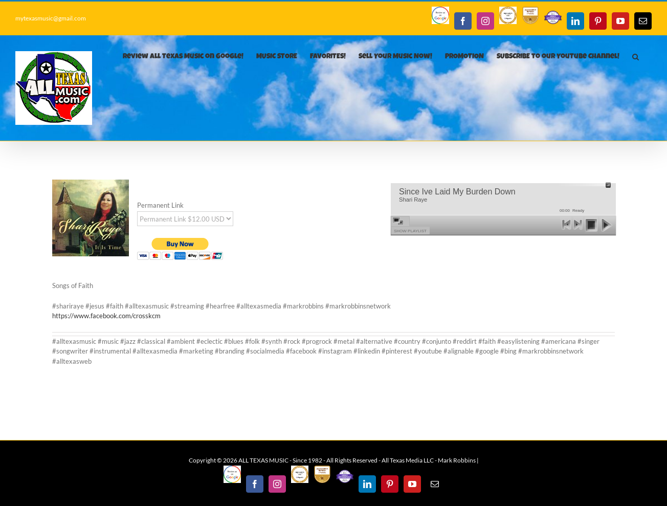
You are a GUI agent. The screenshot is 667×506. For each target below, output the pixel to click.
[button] (635, 56)
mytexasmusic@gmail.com (50, 18)
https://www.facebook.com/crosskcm (106, 316)
